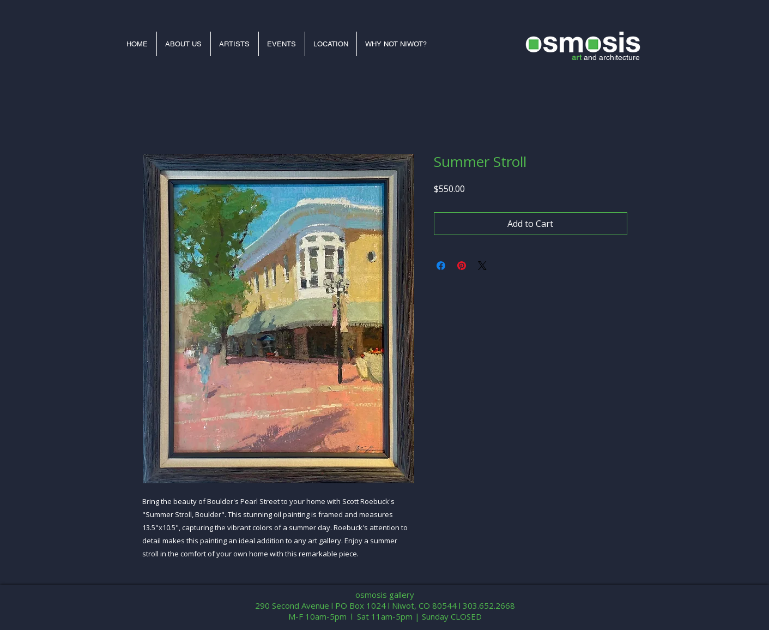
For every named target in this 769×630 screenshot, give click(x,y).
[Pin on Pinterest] (461, 265)
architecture (619, 57)
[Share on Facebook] (440, 265)
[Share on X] (482, 265)
